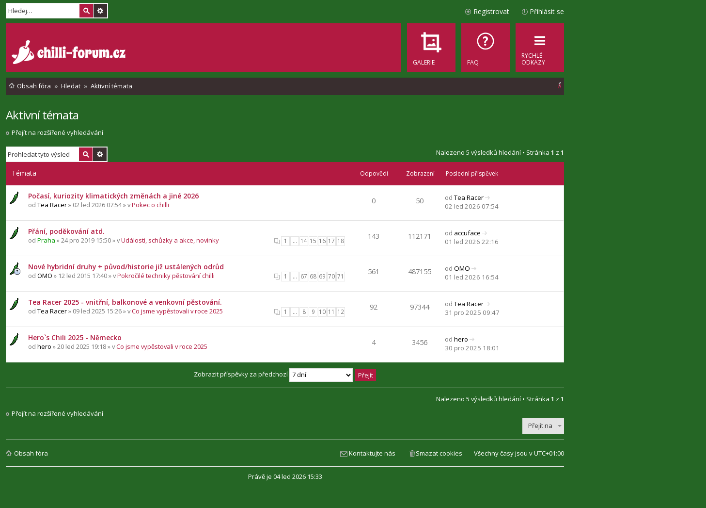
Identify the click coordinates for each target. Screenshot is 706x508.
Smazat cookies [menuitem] (439, 453)
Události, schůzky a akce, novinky (170, 240)
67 (303, 276)
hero (44, 346)
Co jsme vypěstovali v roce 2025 (177, 311)
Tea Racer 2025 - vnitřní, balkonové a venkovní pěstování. (125, 302)
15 (313, 241)
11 (331, 311)
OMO (44, 275)
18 (340, 241)
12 (340, 311)
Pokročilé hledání (100, 10)
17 (331, 241)
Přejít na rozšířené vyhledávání (57, 132)
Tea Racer (52, 204)
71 (340, 276)
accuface (467, 233)
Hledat (86, 10)
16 (322, 241)
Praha (46, 240)
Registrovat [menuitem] (491, 11)
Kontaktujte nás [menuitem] (372, 453)
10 (322, 311)
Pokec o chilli (150, 204)
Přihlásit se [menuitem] (547, 11)
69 (322, 276)
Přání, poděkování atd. (66, 231)
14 (303, 241)
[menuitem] (485, 47)
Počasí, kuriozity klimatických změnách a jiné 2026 (113, 195)
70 (331, 276)
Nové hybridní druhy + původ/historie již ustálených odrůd (126, 266)
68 (313, 276)
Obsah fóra (31, 453)
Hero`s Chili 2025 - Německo (75, 337)
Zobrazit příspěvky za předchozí (273, 374)
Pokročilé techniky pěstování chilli (166, 275)
